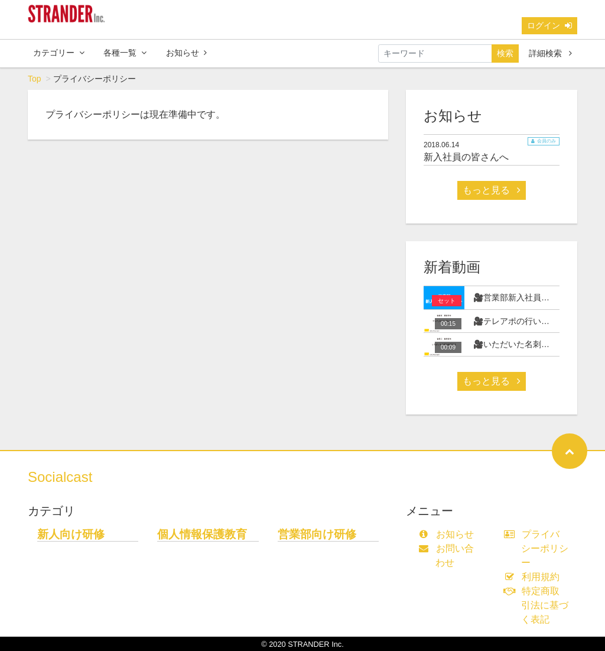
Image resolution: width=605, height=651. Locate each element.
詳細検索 (550, 53)
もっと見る (492, 190)
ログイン (549, 25)
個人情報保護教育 (202, 534)
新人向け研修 (71, 534)
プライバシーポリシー (538, 548)
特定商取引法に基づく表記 (538, 605)
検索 (505, 53)
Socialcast (60, 477)
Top (34, 78)
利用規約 (534, 577)
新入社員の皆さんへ (466, 157)
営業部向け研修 (317, 534)
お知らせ (186, 52)
